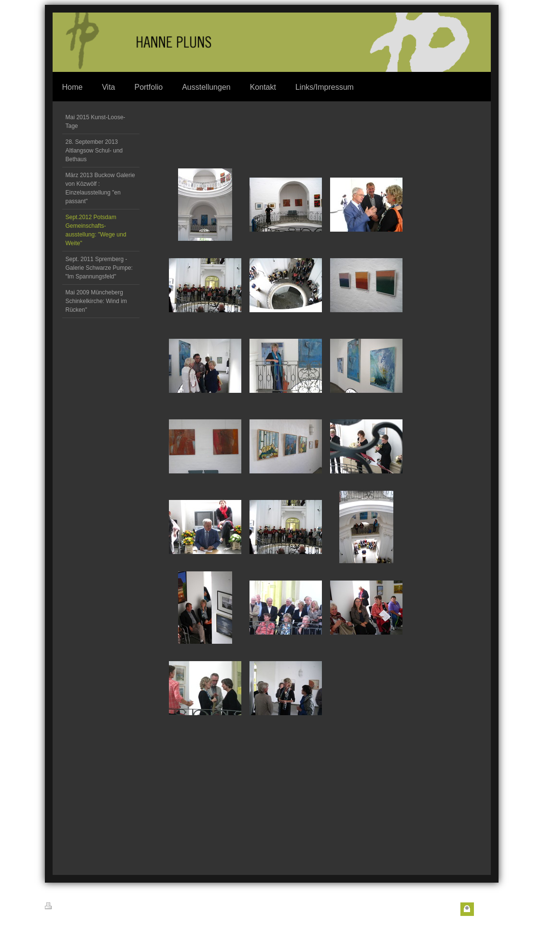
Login (484, 909)
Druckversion (67, 906)
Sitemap (104, 907)
